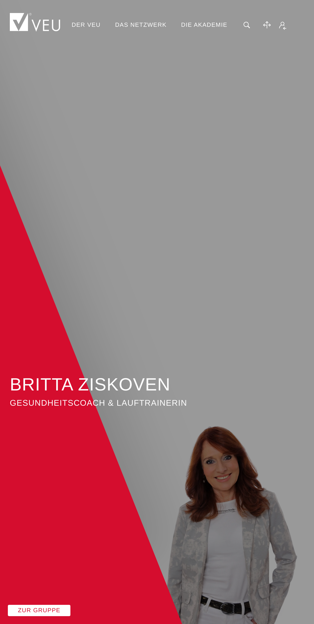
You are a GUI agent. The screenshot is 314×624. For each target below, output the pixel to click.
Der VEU (86, 25)
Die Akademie (204, 25)
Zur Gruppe (39, 610)
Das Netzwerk (141, 25)
